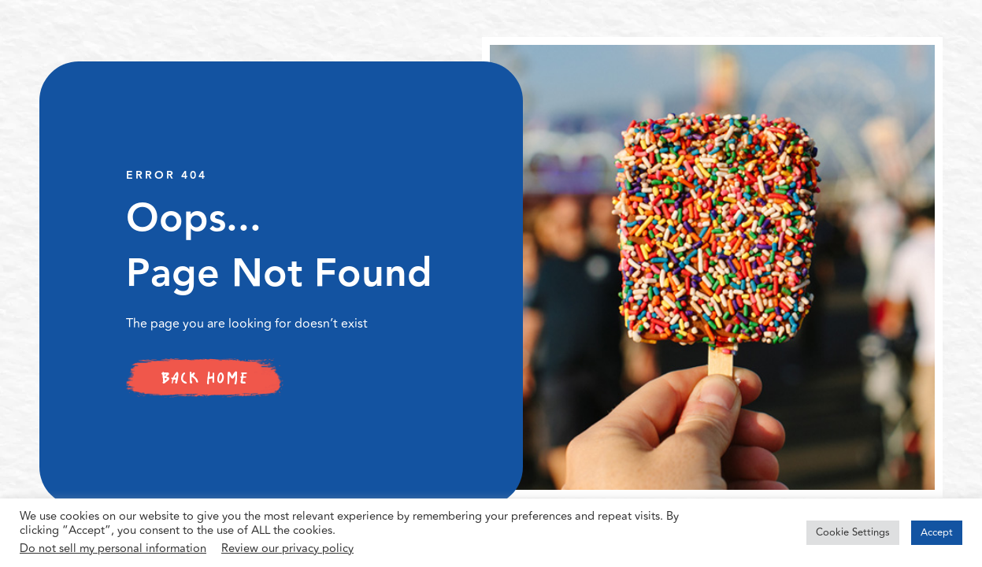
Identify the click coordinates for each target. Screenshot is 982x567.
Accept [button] (937, 532)
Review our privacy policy (287, 548)
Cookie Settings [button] (853, 532)
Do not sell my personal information (113, 548)
